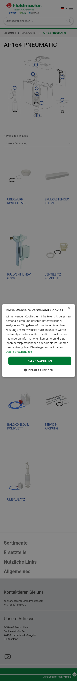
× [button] (69, 308)
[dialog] (38, 340)
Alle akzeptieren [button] (40, 360)
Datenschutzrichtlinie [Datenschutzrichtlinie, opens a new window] (19, 351)
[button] (38, 370)
